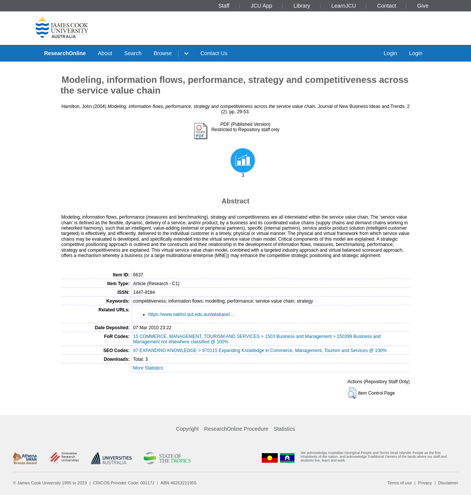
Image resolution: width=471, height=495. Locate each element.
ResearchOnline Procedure (236, 429)
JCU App (261, 6)
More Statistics (148, 368)
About (105, 53)
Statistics (284, 429)
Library (301, 6)
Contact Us (214, 53)
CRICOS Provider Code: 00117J (123, 483)
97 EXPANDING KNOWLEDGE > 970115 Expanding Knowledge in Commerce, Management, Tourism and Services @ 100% (260, 350)
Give (423, 6)
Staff (223, 6)
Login (390, 53)
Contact (386, 6)
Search (133, 53)
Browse (163, 53)
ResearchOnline (65, 53)
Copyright (187, 429)
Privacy (425, 483)
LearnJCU (343, 6)
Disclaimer (448, 483)
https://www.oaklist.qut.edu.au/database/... (191, 314)
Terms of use (399, 483)
